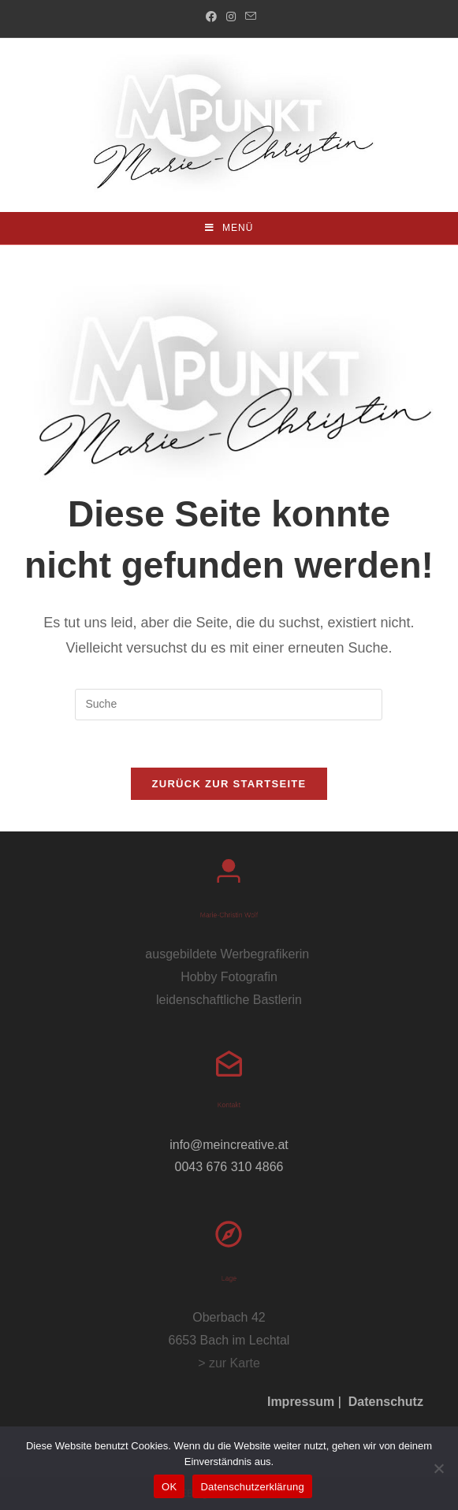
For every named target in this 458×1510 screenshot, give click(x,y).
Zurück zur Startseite (228, 784)
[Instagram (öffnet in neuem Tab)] (231, 16)
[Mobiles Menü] (229, 228)
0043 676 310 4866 (229, 1166)
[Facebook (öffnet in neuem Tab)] (211, 16)
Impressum (300, 1401)
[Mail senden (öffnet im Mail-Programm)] (248, 16)
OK (169, 1487)
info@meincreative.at (229, 1144)
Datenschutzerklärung (251, 1487)
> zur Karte (229, 1363)
